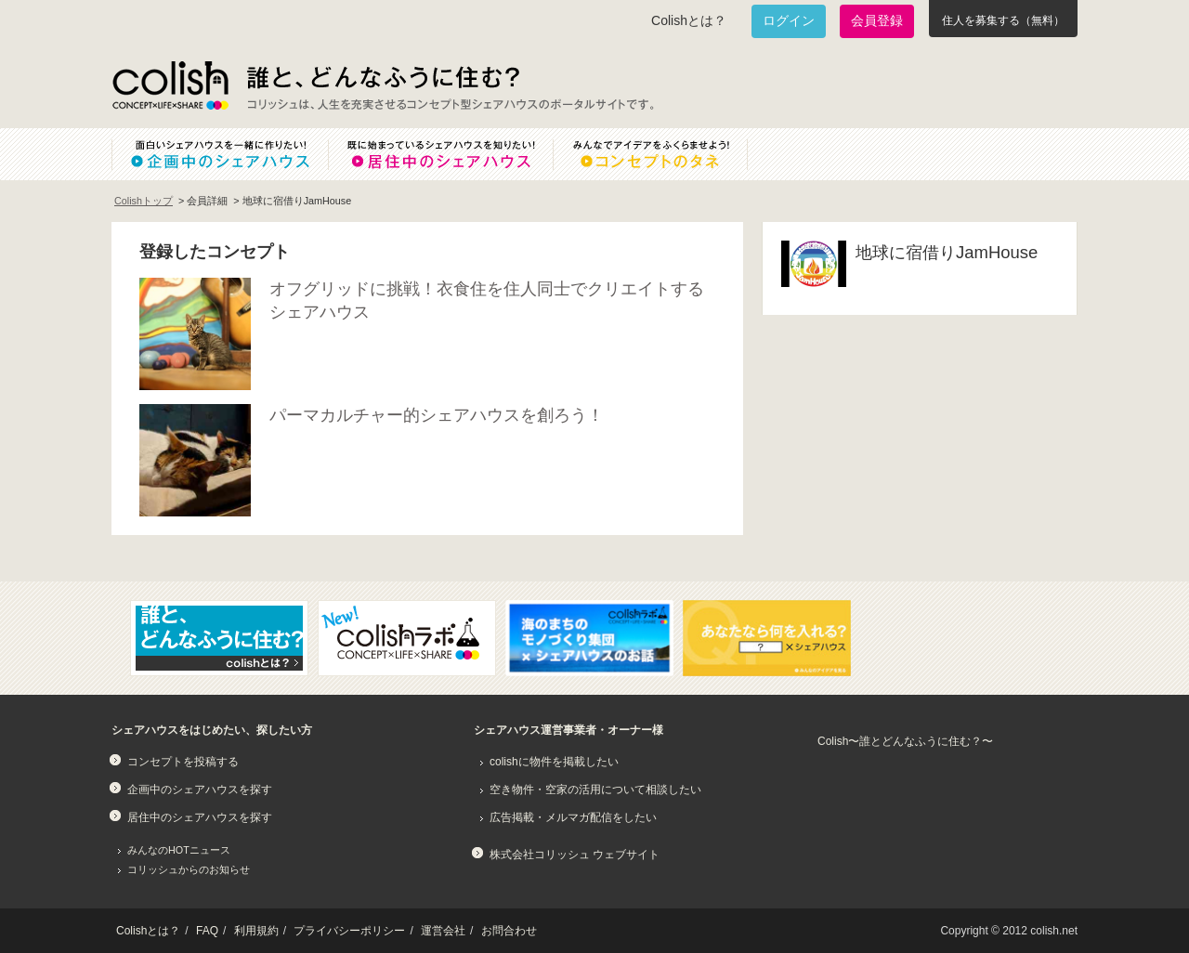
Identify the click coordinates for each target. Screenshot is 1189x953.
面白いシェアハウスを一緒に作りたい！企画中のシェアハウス (219, 154)
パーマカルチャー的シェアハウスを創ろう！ (436, 415)
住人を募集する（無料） (1003, 20)
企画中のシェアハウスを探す (199, 789)
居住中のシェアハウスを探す (199, 817)
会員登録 (877, 20)
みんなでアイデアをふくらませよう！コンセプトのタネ (665, 154)
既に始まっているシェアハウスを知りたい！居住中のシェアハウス (440, 154)
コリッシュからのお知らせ (188, 869)
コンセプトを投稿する (183, 761)
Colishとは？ (688, 20)
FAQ (207, 930)
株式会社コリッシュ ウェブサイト (575, 854)
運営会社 (443, 930)
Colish (170, 85)
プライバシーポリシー (349, 930)
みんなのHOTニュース (178, 849)
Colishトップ (143, 200)
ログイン (789, 20)
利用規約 (256, 930)
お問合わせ (509, 930)
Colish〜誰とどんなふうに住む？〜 (905, 741)
